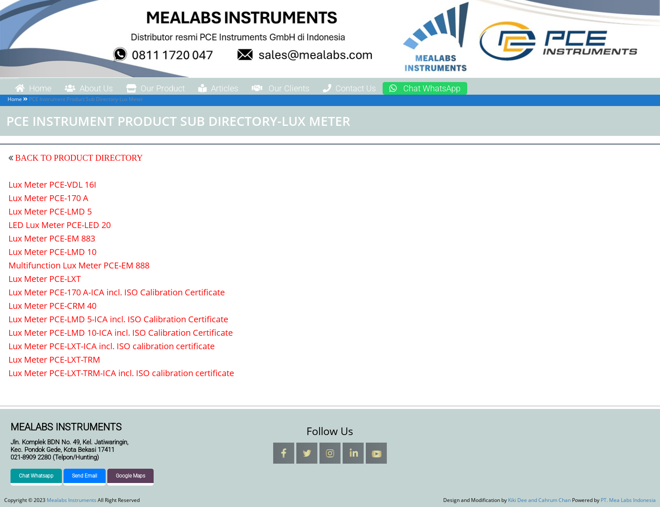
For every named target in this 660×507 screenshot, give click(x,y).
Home (33, 88)
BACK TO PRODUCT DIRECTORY (78, 158)
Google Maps (130, 476)
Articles (218, 88)
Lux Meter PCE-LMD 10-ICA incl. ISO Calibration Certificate (120, 332)
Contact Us (349, 88)
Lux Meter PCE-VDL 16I (52, 184)
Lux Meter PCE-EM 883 (51, 238)
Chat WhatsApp (424, 88)
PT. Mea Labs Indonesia (628, 500)
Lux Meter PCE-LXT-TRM (54, 359)
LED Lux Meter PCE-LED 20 (59, 225)
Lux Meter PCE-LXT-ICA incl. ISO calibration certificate (111, 346)
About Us (89, 88)
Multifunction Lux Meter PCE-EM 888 (78, 265)
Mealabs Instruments (9, 78)
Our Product (155, 88)
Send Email (84, 476)
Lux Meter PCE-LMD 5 (50, 211)
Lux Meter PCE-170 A (48, 198)
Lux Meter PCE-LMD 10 (52, 251)
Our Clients (280, 88)
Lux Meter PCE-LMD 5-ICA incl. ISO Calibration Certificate (118, 319)
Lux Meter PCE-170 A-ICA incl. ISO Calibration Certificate (116, 292)
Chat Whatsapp (36, 476)
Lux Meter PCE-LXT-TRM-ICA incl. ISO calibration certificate (121, 373)
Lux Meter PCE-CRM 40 (52, 305)
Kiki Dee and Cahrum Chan (539, 500)
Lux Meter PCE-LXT (44, 278)
